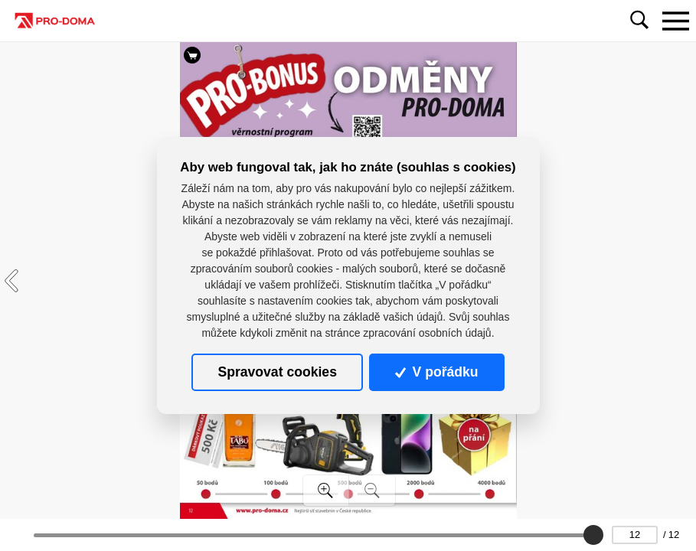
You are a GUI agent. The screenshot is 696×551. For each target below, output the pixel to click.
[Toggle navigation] (675, 20)
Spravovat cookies (276, 372)
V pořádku (436, 372)
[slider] (593, 535)
